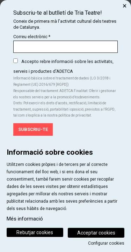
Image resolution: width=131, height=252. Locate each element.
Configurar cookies (106, 243)
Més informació (25, 219)
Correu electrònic (31, 36)
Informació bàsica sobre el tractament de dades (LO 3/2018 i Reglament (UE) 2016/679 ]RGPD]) (61, 81)
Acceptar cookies (96, 233)
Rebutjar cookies (34, 232)
